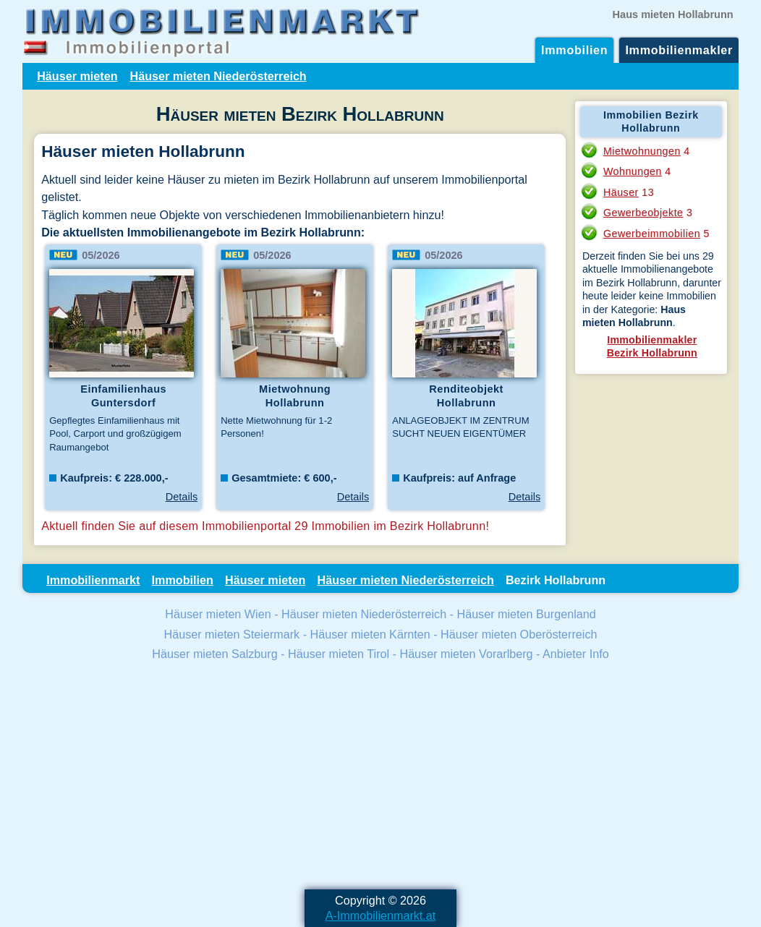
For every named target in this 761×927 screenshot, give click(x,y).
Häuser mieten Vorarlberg (465, 653)
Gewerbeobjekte (643, 212)
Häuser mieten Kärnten (370, 634)
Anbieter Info (576, 653)
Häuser (621, 192)
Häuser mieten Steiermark (232, 634)
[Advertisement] (380, 777)
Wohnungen (632, 171)
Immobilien (574, 49)
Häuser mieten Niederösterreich (218, 75)
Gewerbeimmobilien (651, 233)
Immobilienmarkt (93, 579)
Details (181, 497)
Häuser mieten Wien (218, 613)
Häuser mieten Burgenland (525, 613)
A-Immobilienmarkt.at (381, 915)
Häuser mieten (77, 75)
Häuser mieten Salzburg (214, 653)
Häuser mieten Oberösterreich (519, 634)
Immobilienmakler (679, 49)
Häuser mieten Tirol (338, 653)
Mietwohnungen (642, 151)
